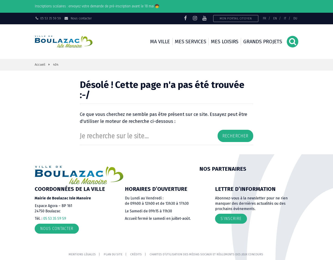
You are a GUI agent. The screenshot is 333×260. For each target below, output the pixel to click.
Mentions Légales (82, 254)
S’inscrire (231, 218)
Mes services (190, 41)
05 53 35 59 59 (54, 218)
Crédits (136, 254)
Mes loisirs (224, 41)
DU (295, 18)
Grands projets (262, 41)
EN (275, 18)
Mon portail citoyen (236, 18)
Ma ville (160, 41)
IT (285, 18)
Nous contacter (78, 18)
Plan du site (113, 254)
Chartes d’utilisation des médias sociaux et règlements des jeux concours (206, 254)
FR (264, 18)
